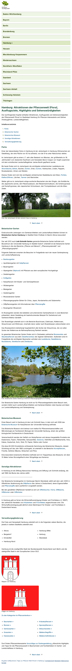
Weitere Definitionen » (47, 636)
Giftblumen (6, 492)
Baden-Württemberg (12, 14)
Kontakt (4, 663)
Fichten (63, 175)
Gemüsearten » (9, 629)
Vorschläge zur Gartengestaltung (39, 643)
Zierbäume (28, 341)
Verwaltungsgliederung (13, 142)
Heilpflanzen (24, 263)
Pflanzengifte (40, 304)
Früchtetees (40, 502)
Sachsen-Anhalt (10, 89)
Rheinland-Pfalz (10, 72)
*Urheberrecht (49, 661)
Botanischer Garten (12, 132)
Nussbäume (6, 341)
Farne (53, 490)
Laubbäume (45, 339)
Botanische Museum (9, 425)
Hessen (6, 49)
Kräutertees (28, 502)
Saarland (7, 78)
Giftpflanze (27, 483)
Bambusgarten (9, 259)
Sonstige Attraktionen (12, 138)
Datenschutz (65, 661)
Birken (14, 169)
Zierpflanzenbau (28, 337)
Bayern (6, 20)
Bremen (6, 37)
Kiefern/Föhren (7, 177)
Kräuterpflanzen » (46, 622)
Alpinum (17, 271)
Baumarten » (8, 622)
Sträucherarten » (45, 629)
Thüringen (7, 101)
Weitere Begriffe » (46, 632)
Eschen (38, 169)
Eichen (27, 169)
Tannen (24, 177)
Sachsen (7, 83)
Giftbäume (60, 490)
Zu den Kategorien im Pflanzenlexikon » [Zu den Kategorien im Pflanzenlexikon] (17, 615)
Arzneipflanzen (59, 448)
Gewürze (40, 440)
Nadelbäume (56, 339)
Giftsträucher (45, 490)
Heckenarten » (9, 636)
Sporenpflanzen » (46, 625)
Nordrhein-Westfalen (12, 66)
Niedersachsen (10, 60)
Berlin (5, 26)
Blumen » (7, 625)
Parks (6, 129)
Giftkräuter (18, 492)
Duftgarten (7, 278)
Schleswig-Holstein (11, 95)
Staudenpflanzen (8, 337)
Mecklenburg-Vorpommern (15, 54)
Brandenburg (8, 31)
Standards (57, 661)
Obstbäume (16, 341)
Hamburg (7, 43)
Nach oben (36, 223)
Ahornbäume (6, 169)
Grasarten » (8, 632)
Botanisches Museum (12, 135)
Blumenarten (58, 334)
